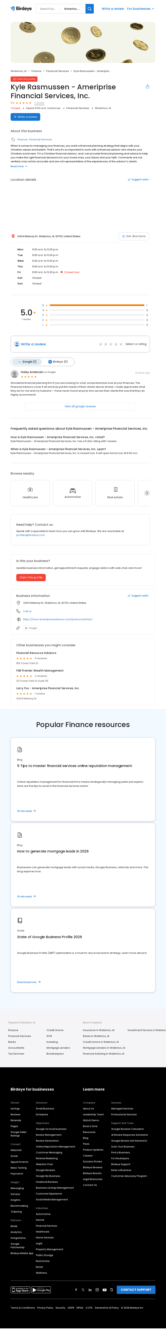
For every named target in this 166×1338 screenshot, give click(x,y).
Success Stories (92, 1161)
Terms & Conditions (23, 1307)
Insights (15, 1199)
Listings (15, 1108)
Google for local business (51, 1128)
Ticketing (16, 1211)
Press (86, 1143)
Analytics (16, 1231)
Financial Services (57, 71)
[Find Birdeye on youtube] (105, 1289)
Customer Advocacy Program (129, 1175)
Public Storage (44, 1254)
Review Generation (47, 1140)
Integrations (18, 1237)
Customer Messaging (49, 1152)
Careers (88, 1155)
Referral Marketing (47, 1158)
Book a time (90, 1125)
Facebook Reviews (47, 1181)
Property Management (49, 1249)
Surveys (15, 1193)
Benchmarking (19, 1205)
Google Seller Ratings (18, 1133)
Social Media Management (52, 1199)
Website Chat (44, 1164)
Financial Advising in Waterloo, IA (103, 1053)
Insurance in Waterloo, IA (99, 1030)
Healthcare (42, 1231)
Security (60, 1307)
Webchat (16, 1149)
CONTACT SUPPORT (136, 1289)
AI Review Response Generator (129, 1134)
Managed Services (122, 1108)
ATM (49, 1036)
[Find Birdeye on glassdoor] (111, 1289)
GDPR (71, 1307)
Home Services (45, 1237)
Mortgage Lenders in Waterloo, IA (104, 1047)
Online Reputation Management (55, 1146)
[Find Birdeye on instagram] (97, 1289)
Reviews (15, 1114)
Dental (40, 1219)
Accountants (16, 1047)
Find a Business (120, 1152)
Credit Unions (55, 1030)
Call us (27, 611)
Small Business (45, 1108)
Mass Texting (19, 1167)
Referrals (16, 1120)
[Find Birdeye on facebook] (76, 1289)
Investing (52, 1041)
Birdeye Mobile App (22, 1252)
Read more (19, 166)
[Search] (90, 9)
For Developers (120, 1158)
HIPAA (80, 1307)
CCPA (89, 1307)
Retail (39, 1266)
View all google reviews (80, 406)
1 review (39, 103)
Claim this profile (31, 577)
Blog (85, 1137)
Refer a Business (121, 1169)
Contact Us (90, 1184)
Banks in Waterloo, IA (96, 1036)
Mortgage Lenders (58, 1047)
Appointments (19, 1161)
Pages (14, 1125)
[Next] (147, 493)
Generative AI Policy (107, 1307)
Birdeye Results (92, 1173)
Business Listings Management (55, 1187)
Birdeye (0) (57, 362)
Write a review (113, 8)
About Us (88, 1108)
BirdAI (14, 1225)
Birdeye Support (120, 1164)
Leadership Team (93, 1114)
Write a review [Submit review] (25, 117)
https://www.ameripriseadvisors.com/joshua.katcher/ (57, 619)
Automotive (43, 1213)
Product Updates (93, 1149)
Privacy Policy (45, 1307)
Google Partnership (18, 1245)
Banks (12, 1041)
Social (14, 1155)
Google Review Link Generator (129, 1140)
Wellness (41, 1272)
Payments (17, 1173)
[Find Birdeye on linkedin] (90, 1289)
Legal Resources (92, 1178)
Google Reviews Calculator (127, 1128)
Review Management (49, 1134)
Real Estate (43, 1260)
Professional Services (124, 1114)
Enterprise (42, 1114)
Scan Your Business (123, 1146)
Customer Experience (49, 1193)
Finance (36, 71)
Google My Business (48, 1175)
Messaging (17, 1187)
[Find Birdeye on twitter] (83, 1289)
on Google (50, 371)
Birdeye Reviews (92, 1167)
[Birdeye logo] (22, 9)
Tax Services (16, 1053)
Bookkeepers (55, 1053)
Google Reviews (45, 1169)
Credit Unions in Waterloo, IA (101, 1041)
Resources (89, 1131)
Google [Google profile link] (31, 627)
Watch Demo (91, 1120)
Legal (39, 1243)
